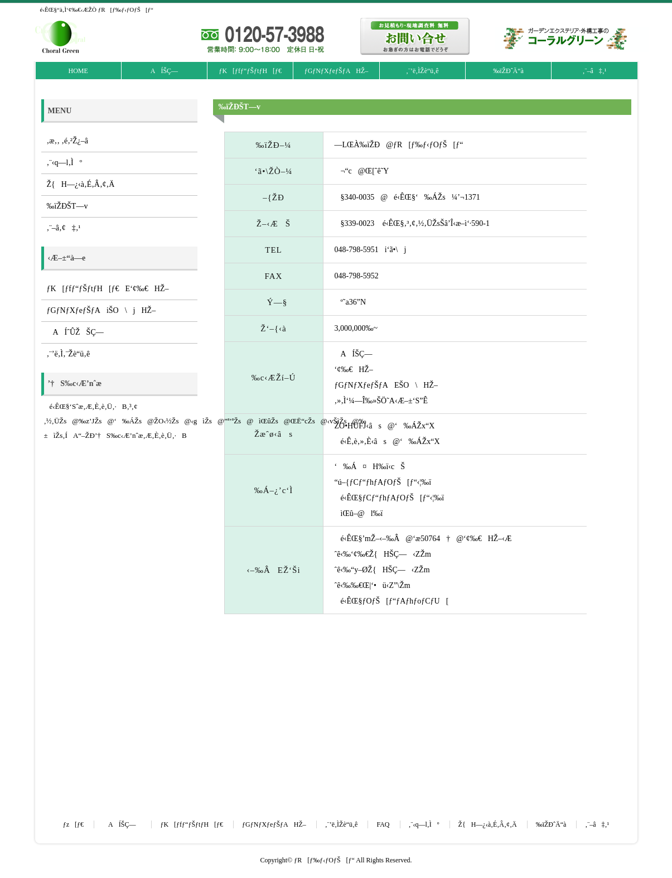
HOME (78, 71)
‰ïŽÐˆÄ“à (508, 71)
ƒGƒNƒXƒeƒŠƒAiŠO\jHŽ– (101, 310)
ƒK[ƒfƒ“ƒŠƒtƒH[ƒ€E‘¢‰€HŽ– (108, 288)
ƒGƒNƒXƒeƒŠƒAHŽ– (336, 71)
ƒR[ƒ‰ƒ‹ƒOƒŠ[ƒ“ (324, 860)
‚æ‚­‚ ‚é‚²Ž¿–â (68, 141)
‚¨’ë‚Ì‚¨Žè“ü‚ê (68, 354)
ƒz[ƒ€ (73, 824)
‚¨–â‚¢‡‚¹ (64, 228)
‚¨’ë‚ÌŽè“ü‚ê (422, 71)
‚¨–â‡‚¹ (594, 71)
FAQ (382, 824)
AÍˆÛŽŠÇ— (78, 332)
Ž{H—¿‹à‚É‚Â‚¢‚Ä (81, 184)
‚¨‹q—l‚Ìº (65, 162)
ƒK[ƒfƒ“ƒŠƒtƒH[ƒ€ (250, 71)
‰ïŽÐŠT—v (67, 206)
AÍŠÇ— (164, 71)
